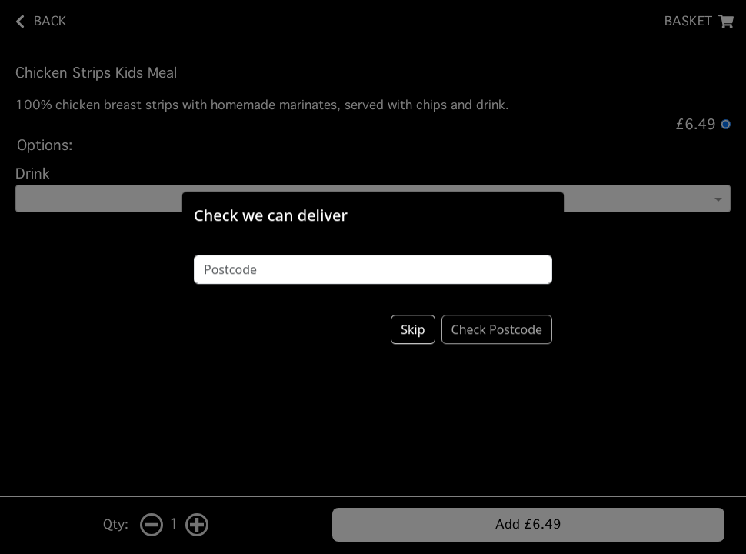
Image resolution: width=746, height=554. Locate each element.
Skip (413, 317)
